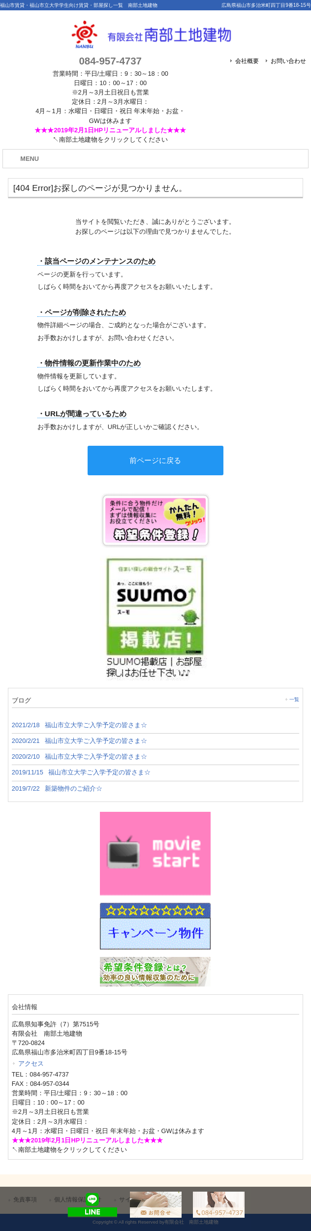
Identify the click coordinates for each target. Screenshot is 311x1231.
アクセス (31, 1063)
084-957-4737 (110, 60)
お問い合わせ (288, 61)
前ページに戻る (155, 460)
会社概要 (247, 61)
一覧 (294, 699)
